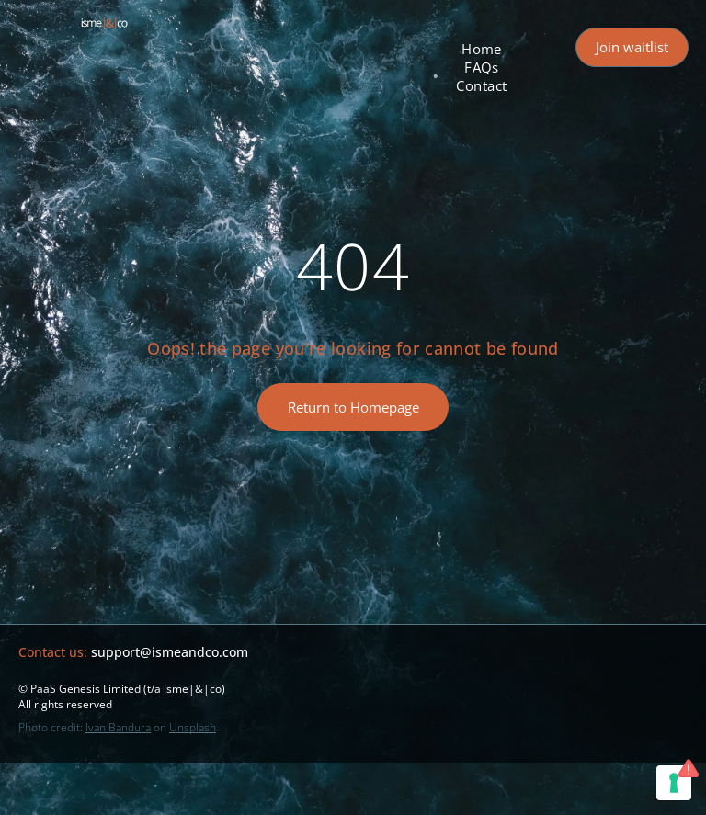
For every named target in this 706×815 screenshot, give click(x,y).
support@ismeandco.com (169, 652)
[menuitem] (481, 49)
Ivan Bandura (118, 727)
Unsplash (192, 727)
